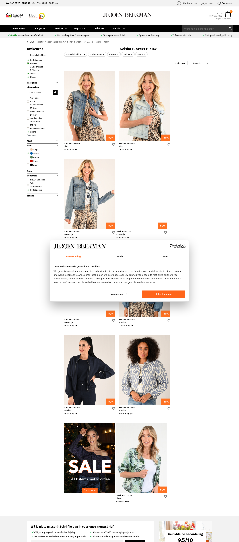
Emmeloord (88, 505)
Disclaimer (214, 519)
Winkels (99, 28)
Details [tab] (119, 256)
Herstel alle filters (37, 55)
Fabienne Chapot (36, 128)
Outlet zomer (34, 60)
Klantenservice (190, 3)
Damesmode (18, 28)
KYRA (31, 101)
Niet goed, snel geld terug (219, 35)
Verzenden (32, 512)
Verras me (135, 455)
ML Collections (35, 105)
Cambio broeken (137, 512)
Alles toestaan (164, 294)
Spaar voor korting (149, 35)
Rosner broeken (137, 505)
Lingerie (40, 28)
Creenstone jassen (138, 509)
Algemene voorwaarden (193, 519)
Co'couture (33, 122)
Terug (30, 42)
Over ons (186, 505)
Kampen (86, 509)
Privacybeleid (188, 523)
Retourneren (33, 516)
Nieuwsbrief (188, 516)
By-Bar (32, 115)
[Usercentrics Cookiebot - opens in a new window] (172, 246)
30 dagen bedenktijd (114, 35)
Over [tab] (166, 256)
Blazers (32, 63)
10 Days (32, 108)
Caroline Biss (34, 118)
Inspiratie (79, 28)
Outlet (117, 28)
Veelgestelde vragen (37, 505)
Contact (30, 509)
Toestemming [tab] (73, 256)
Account (209, 3)
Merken (59, 28)
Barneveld (87, 516)
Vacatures (214, 516)
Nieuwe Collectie (36, 180)
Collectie (213, 505)
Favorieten (227, 3)
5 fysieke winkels (182, 35)
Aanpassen (119, 294)
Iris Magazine (215, 512)
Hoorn (85, 512)
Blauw (31, 77)
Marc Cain (33, 98)
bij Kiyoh (63, 538)
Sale (30, 183)
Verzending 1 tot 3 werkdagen (73, 35)
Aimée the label (35, 111)
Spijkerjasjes (36, 67)
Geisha (31, 73)
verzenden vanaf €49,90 (26, 35)
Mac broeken (135, 519)
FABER (31, 125)
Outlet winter (34, 186)
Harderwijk (87, 519)
